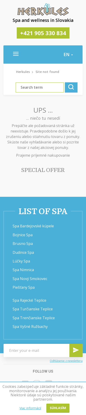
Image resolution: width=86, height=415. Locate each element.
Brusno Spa (23, 243)
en (68, 54)
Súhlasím (58, 408)
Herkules (23, 72)
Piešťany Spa (24, 287)
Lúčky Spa (21, 261)
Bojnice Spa (23, 234)
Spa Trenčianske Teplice (34, 317)
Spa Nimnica (23, 269)
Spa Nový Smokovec (30, 278)
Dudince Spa (23, 252)
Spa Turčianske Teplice (33, 308)
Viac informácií (30, 408)
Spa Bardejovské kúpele (33, 225)
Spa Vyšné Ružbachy (30, 326)
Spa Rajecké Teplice (29, 300)
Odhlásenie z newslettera (66, 361)
